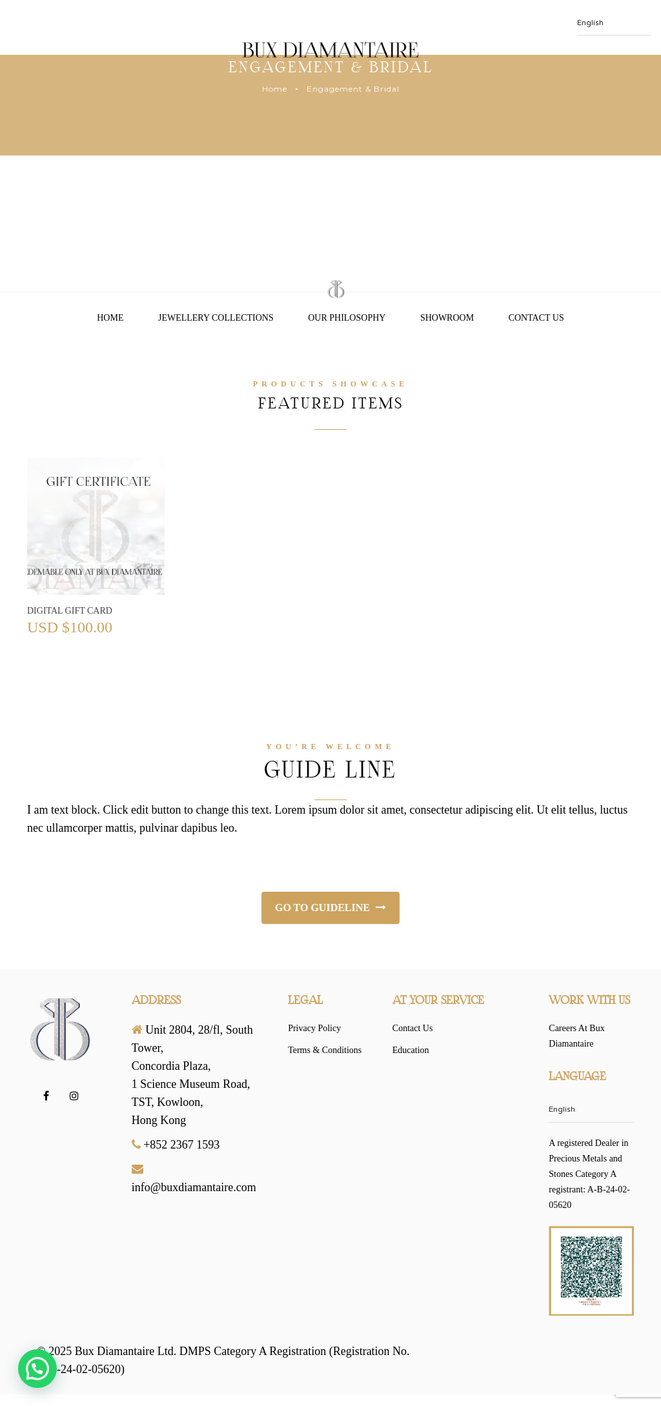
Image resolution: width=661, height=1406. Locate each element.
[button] (37, 1368)
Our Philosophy (346, 318)
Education (410, 1050)
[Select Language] (591, 1121)
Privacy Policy (314, 1028)
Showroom (447, 318)
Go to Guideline (330, 907)
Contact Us (536, 318)
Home (274, 89)
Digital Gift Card (69, 611)
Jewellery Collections (216, 318)
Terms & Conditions (324, 1050)
